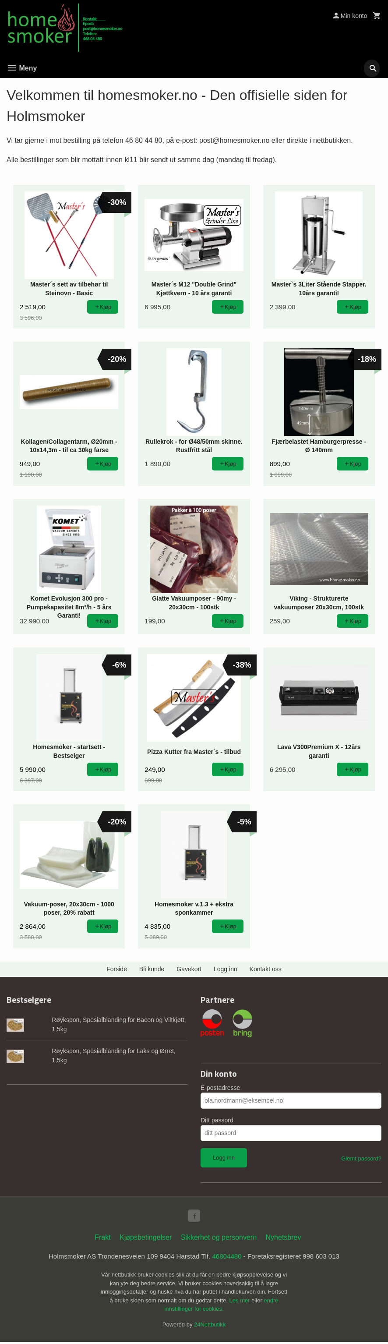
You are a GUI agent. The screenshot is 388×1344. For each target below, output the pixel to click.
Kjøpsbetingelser (146, 1239)
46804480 (228, 1258)
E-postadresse (220, 1087)
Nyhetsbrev (283, 1239)
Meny (22, 68)
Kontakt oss (266, 969)
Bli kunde (152, 969)
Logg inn (225, 969)
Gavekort (188, 969)
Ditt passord (217, 1120)
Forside (116, 969)
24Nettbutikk (210, 1326)
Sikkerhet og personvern (219, 1239)
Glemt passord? (361, 1158)
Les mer (240, 1302)
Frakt (102, 1239)
